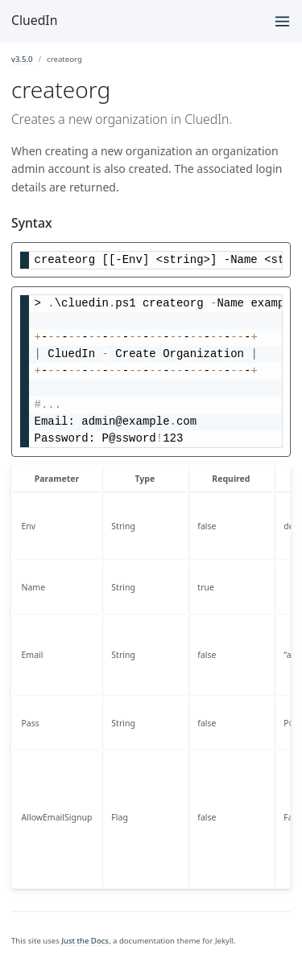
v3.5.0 (22, 59)
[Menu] (282, 21)
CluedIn (34, 20)
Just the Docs (85, 940)
